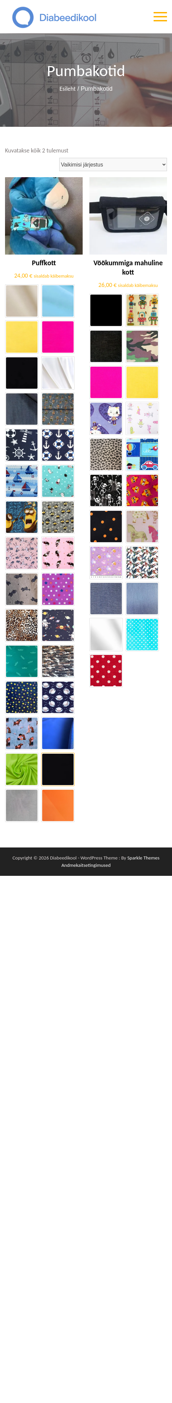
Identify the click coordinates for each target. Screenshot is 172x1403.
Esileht (68, 89)
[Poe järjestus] (113, 164)
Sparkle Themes (143, 858)
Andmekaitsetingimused (85, 865)
